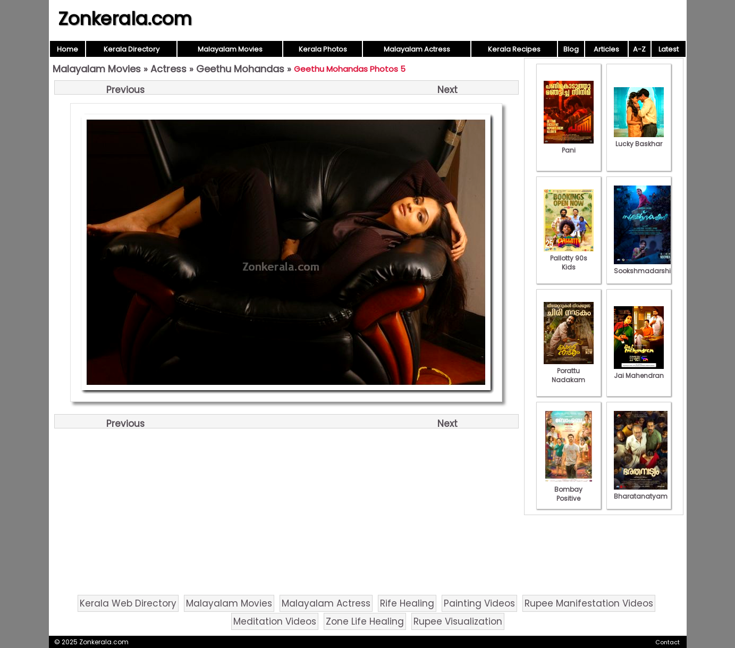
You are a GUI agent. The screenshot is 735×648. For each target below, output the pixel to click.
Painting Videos (479, 603)
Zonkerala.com (125, 18)
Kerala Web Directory (128, 603)
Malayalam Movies (230, 49)
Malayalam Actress (417, 49)
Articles (606, 49)
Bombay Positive (569, 489)
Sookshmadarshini (645, 266)
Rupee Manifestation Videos (589, 603)
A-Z (639, 49)
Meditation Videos (274, 621)
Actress (168, 68)
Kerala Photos (323, 49)
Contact (667, 642)
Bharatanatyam (641, 492)
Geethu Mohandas (240, 68)
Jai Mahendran (639, 371)
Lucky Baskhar (639, 139)
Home (67, 49)
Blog (571, 49)
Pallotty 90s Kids (569, 258)
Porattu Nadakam (569, 370)
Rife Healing (407, 603)
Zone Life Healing (365, 621)
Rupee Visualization (457, 621)
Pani (569, 146)
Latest (668, 49)
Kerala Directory (131, 49)
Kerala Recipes (514, 49)
